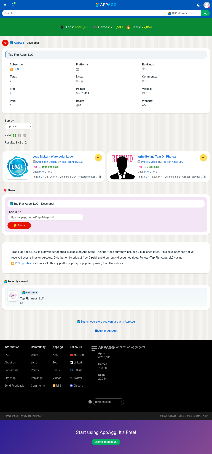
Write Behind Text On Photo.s (157, 156)
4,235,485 (82, 27)
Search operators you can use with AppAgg (106, 321)
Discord (76, 385)
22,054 (147, 27)
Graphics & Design (45, 161)
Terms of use (11, 416)
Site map (10, 378)
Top (55, 362)
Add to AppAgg (106, 331)
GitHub (76, 370)
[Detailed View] (19, 135)
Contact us (11, 370)
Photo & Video (147, 161)
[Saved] (13, 5)
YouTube (77, 355)
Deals (56, 370)
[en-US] (108, 402)
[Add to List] (98, 157)
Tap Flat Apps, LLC (72, 161)
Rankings (36, 378)
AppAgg (19, 42)
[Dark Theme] (198, 5)
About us (10, 362)
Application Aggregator (130, 347)
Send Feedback (14, 385)
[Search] (84, 13)
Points (35, 370)
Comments (38, 385)
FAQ (7, 355)
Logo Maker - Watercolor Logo (53, 156)
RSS (14, 69)
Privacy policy (27, 416)
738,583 (117, 27)
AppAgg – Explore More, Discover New (188, 416)
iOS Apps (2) (77, 69)
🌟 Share (19, 225)
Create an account (105, 442)
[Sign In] (206, 5)
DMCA (38, 416)
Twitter (76, 378)
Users (34, 355)
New (55, 355)
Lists (34, 362)
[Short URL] (45, 217)
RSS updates (21, 263)
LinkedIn (77, 362)
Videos (57, 378)
